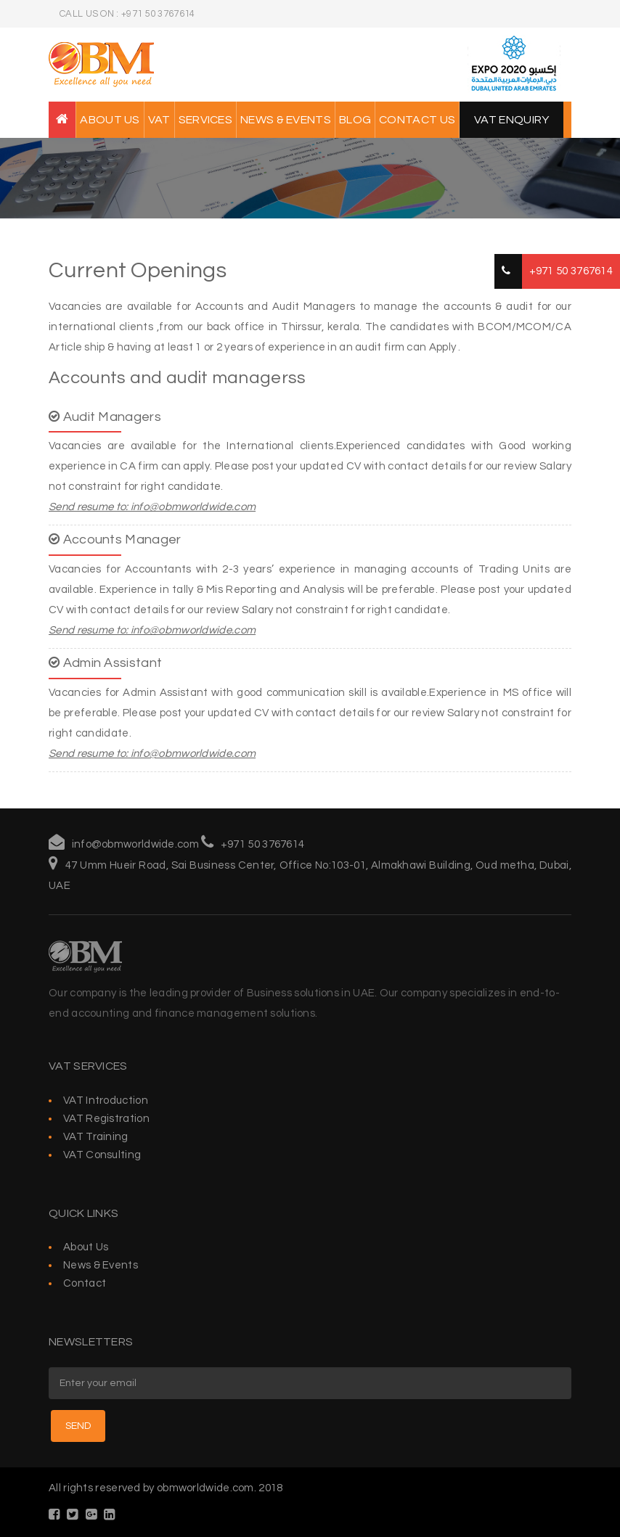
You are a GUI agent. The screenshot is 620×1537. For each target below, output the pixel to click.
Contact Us (417, 120)
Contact (84, 1283)
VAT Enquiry (511, 120)
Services (205, 120)
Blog (355, 120)
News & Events (285, 120)
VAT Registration (106, 1118)
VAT (159, 120)
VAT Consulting (102, 1154)
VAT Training (96, 1136)
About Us (109, 120)
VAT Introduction (105, 1100)
